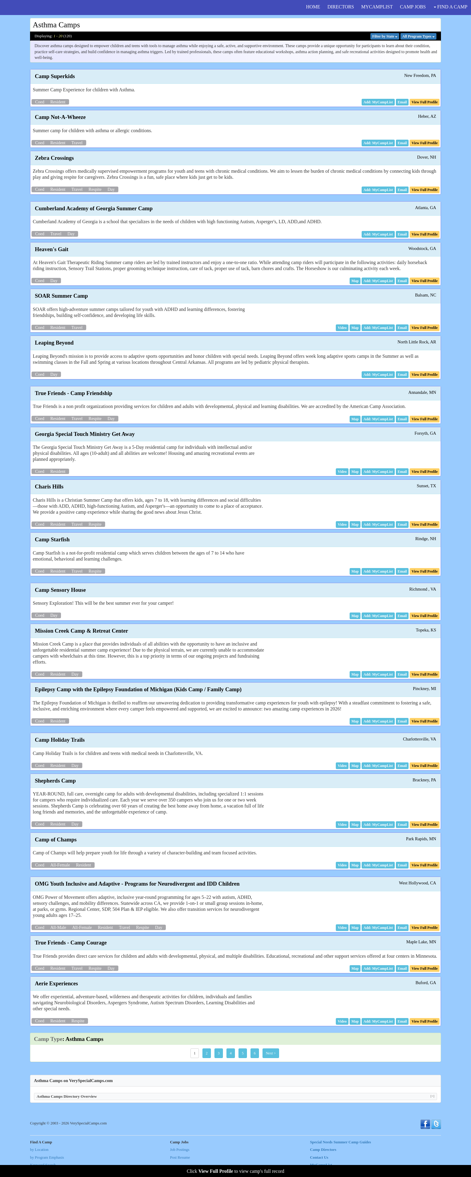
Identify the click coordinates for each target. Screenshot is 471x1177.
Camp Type (48, 1039)
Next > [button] (271, 1053)
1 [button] (195, 1053)
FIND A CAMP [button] (450, 6)
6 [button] (255, 1053)
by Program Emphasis (47, 1157)
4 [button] (231, 1053)
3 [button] (219, 1053)
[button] (402, 102)
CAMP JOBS (413, 6)
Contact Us (319, 1157)
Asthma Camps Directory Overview (235, 1096)
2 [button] (207, 1053)
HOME (313, 6)
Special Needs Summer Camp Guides (340, 1142)
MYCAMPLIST (377, 6)
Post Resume (180, 1157)
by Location (39, 1150)
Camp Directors (323, 1150)
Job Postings (179, 1150)
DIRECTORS (340, 6)
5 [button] (243, 1053)
